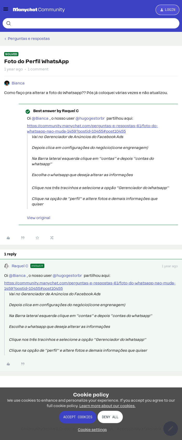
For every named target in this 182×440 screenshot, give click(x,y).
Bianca (18, 83)
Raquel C (20, 266)
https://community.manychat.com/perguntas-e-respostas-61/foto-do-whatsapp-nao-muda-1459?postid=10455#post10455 (92, 128)
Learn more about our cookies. (107, 406)
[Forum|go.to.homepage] (39, 10)
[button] (6, 11)
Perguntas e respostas (29, 39)
